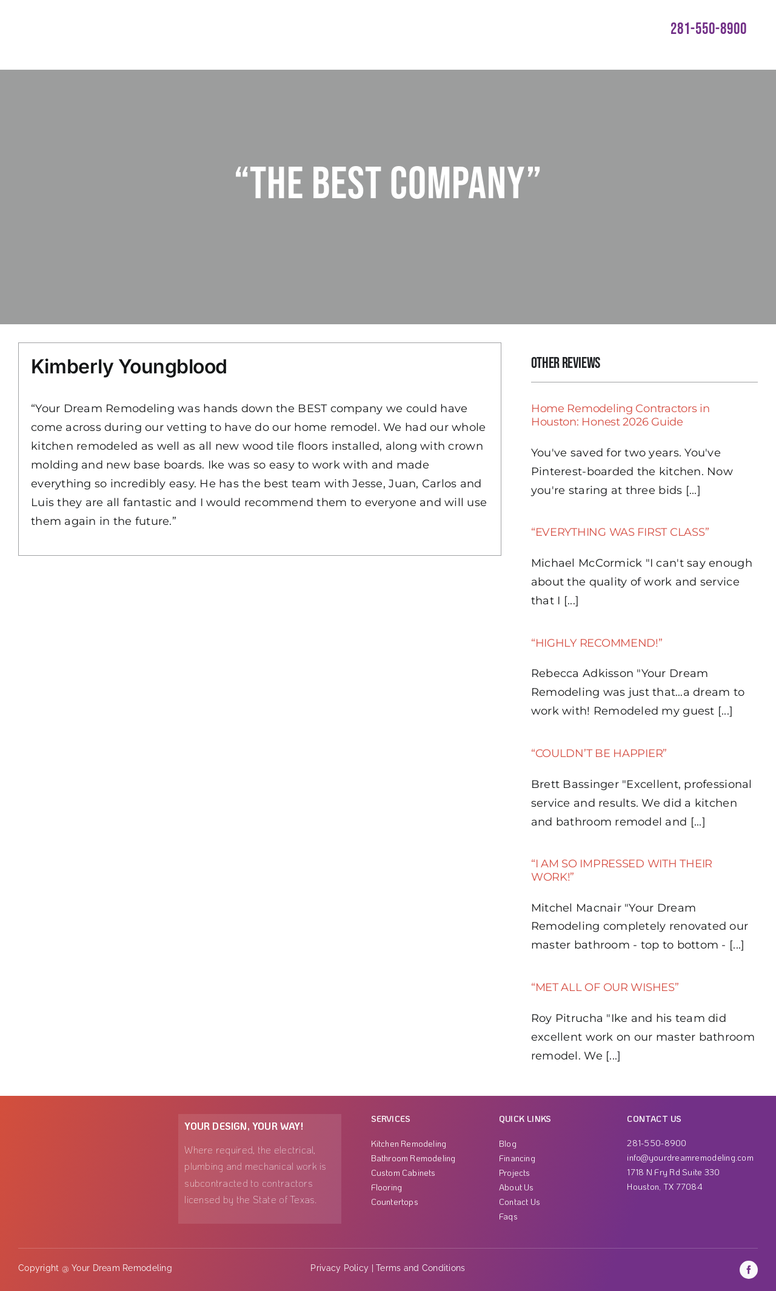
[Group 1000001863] (78, 1119)
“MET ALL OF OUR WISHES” (605, 987)
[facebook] (749, 1270)
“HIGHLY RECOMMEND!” (597, 643)
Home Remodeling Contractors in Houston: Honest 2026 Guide (620, 415)
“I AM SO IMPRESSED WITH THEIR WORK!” (621, 870)
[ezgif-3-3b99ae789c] (75, 11)
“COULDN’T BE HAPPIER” (599, 753)
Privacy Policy (339, 1268)
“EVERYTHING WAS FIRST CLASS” (620, 532)
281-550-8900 (709, 29)
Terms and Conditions (420, 1268)
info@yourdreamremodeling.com (690, 1157)
